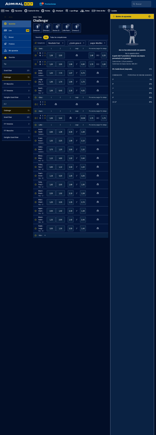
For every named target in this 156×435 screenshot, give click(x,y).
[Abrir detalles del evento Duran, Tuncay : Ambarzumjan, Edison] (41, 73)
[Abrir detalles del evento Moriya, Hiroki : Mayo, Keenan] (41, 158)
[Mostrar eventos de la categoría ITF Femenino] (16, 90)
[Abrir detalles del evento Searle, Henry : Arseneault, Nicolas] (41, 175)
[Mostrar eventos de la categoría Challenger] (16, 77)
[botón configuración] (149, 16)
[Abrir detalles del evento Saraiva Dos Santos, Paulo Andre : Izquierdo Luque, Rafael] (41, 118)
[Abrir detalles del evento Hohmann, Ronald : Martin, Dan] (41, 149)
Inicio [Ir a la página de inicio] (35, 17)
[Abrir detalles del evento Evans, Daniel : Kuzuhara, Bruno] (41, 140)
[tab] (38, 37)
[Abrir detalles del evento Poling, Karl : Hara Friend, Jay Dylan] (41, 167)
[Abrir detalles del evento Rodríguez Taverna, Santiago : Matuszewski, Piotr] (41, 104)
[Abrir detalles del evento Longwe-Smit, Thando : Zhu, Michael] (41, 81)
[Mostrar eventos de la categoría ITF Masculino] (16, 84)
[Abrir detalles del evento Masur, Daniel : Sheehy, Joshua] (41, 202)
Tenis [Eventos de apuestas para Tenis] (40, 17)
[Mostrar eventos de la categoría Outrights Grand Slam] (16, 97)
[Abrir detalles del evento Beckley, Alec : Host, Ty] (41, 90)
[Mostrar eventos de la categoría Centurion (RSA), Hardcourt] (37, 28)
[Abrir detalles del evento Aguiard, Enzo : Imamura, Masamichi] (41, 210)
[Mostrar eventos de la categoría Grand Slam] (16, 70)
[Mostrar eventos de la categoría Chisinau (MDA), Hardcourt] (47, 28)
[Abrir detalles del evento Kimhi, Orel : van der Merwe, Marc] (41, 64)
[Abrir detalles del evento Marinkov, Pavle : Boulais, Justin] (41, 193)
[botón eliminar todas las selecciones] (113, 16)
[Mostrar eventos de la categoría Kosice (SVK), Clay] (57, 28)
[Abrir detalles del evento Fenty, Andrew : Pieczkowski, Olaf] (41, 184)
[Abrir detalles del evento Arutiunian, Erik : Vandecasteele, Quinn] (41, 131)
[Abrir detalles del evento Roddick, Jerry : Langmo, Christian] (41, 228)
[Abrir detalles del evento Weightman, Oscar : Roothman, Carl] (41, 55)
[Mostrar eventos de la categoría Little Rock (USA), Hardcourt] (66, 28)
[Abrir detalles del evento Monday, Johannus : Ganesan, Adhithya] (41, 219)
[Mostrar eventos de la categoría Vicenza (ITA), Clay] (76, 28)
